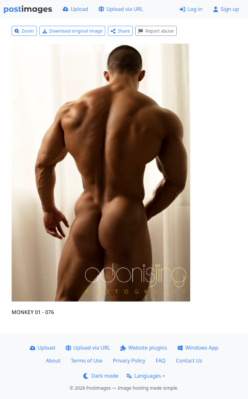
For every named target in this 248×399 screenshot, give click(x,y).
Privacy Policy (129, 360)
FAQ (160, 360)
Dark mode (100, 375)
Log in (191, 9)
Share (120, 31)
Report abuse (155, 31)
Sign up (226, 9)
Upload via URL (120, 9)
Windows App (197, 347)
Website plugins (143, 347)
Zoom (24, 31)
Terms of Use (86, 360)
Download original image (72, 31)
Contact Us (189, 360)
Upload (75, 9)
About (53, 360)
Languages (143, 375)
